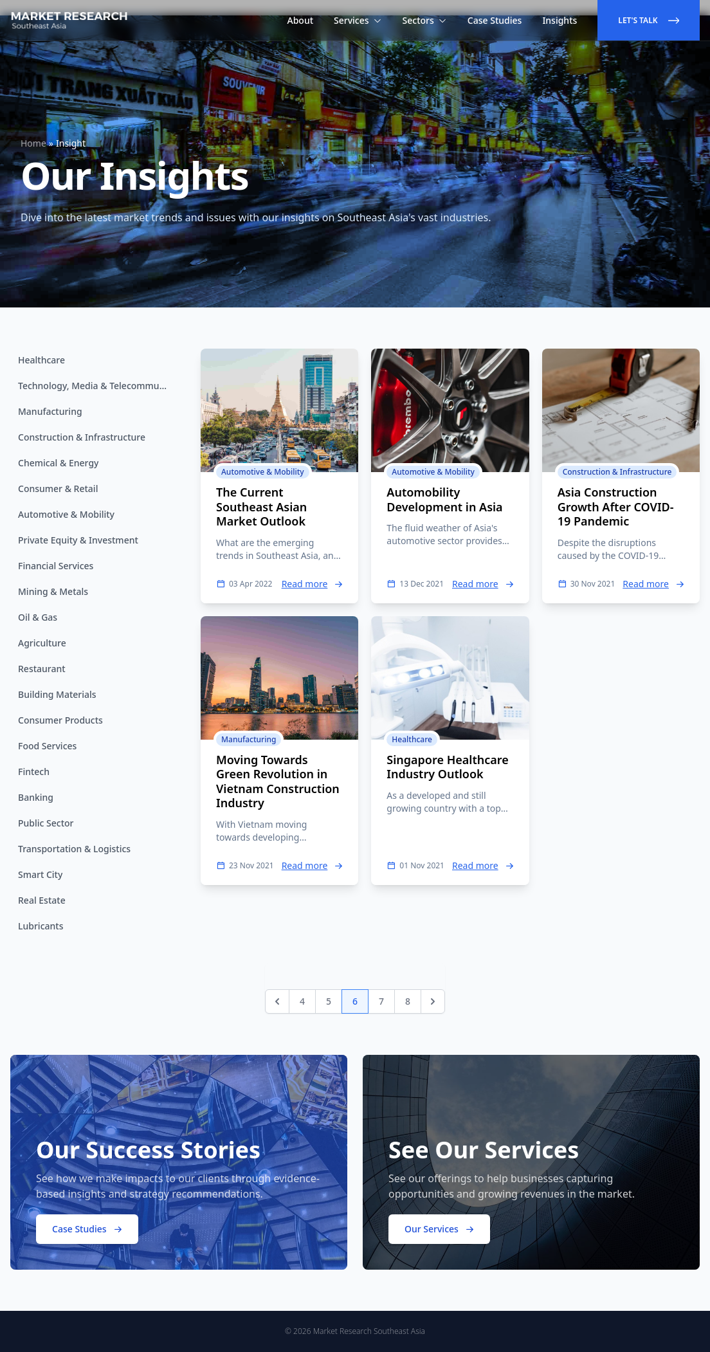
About (300, 20)
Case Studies (495, 20)
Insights (559, 20)
